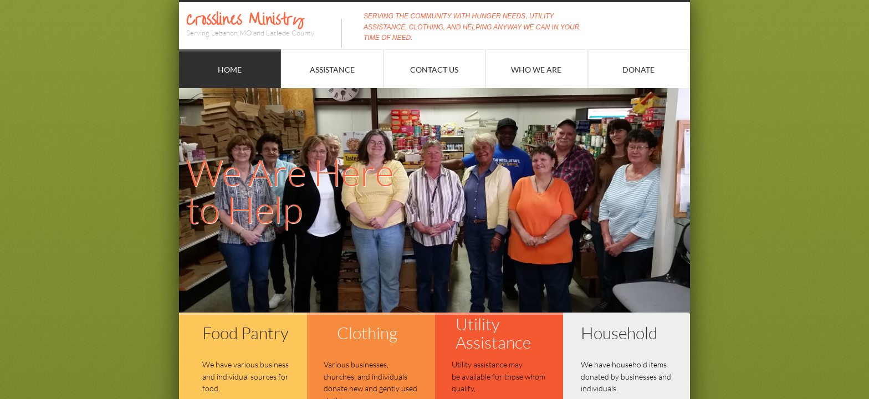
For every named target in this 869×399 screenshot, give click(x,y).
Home (230, 69)
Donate (638, 69)
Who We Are (536, 69)
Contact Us (434, 69)
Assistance (332, 69)
